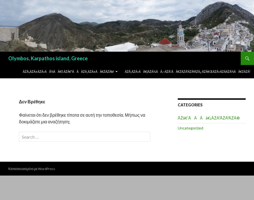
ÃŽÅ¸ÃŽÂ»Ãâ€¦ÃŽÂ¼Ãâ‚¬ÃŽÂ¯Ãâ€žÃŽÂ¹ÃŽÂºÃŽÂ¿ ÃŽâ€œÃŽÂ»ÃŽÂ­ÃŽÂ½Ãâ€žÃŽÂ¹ (187, 71)
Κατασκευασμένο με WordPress (31, 169)
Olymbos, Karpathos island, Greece (48, 58)
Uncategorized (190, 128)
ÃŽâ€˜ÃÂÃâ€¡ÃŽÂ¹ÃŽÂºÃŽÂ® (209, 118)
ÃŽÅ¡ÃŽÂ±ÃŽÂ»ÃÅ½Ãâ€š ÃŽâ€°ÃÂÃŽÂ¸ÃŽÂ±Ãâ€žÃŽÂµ (68, 71)
